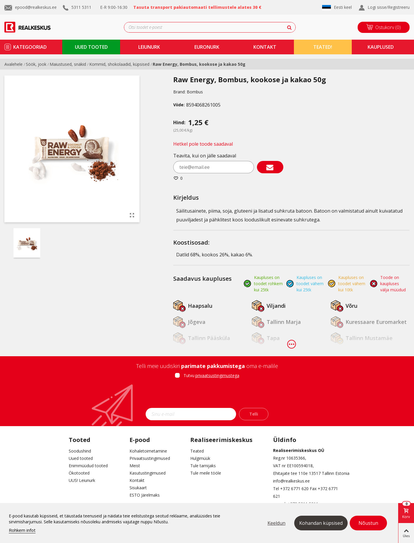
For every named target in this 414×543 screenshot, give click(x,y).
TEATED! (322, 47)
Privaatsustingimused (149, 458)
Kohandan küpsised (321, 523)
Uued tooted (81, 458)
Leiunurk (149, 47)
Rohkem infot (22, 530)
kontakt (264, 47)
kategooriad (30, 47)
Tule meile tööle (205, 473)
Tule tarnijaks (203, 465)
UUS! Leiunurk (82, 480)
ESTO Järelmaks (144, 495)
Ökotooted (79, 473)
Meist (134, 465)
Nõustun (368, 523)
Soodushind (80, 451)
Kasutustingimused (147, 473)
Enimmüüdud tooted (88, 465)
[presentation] (207, 395)
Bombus (195, 92)
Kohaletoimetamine (148, 451)
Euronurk (206, 47)
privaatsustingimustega (217, 375)
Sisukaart (138, 487)
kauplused (381, 47)
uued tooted (91, 47)
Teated (197, 451)
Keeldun (276, 523)
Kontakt (136, 480)
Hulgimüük (200, 458)
